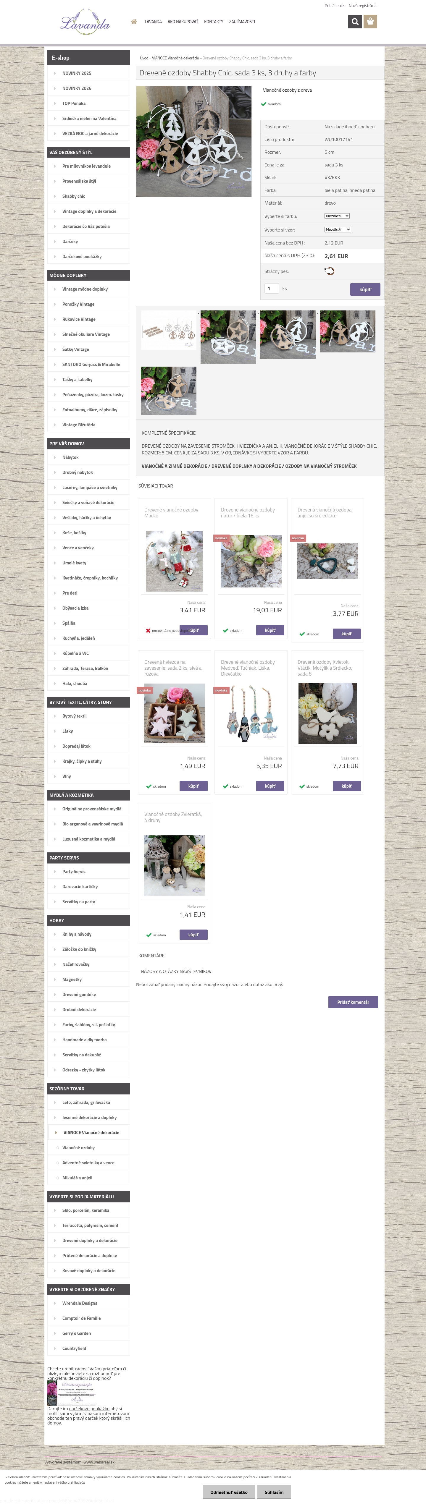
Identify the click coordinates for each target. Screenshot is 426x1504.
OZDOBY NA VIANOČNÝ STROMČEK (320, 466)
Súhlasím (274, 1492)
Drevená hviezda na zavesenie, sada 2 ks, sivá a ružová (172, 668)
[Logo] (85, 22)
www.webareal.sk (99, 1462)
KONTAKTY (213, 21)
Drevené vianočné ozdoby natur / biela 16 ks (248, 513)
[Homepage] (134, 21)
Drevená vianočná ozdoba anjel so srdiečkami (324, 513)
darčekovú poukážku (89, 1408)
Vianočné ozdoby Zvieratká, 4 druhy (173, 817)
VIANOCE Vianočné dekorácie (175, 58)
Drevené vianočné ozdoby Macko (171, 513)
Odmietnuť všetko (229, 1492)
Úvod (144, 58)
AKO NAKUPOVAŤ (183, 21)
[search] (355, 21)
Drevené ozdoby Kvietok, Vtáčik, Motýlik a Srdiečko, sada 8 (325, 668)
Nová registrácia (363, 5)
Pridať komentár (353, 1002)
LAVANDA (153, 21)
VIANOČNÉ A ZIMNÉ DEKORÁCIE (174, 466)
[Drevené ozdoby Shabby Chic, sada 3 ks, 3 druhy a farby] (193, 88)
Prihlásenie (334, 5)
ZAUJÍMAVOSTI (242, 21)
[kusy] (271, 288)
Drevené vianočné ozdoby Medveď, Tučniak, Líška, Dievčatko (248, 668)
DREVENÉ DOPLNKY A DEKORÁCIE (246, 466)
